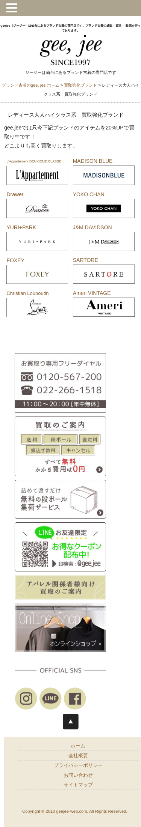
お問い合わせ (78, 775)
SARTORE (85, 260)
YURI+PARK (21, 227)
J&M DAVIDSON (92, 227)
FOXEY (15, 260)
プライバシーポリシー (78, 765)
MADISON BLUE (93, 161)
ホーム (78, 746)
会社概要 (78, 755)
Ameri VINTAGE (92, 293)
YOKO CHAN (89, 194)
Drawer (14, 194)
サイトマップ (78, 785)
